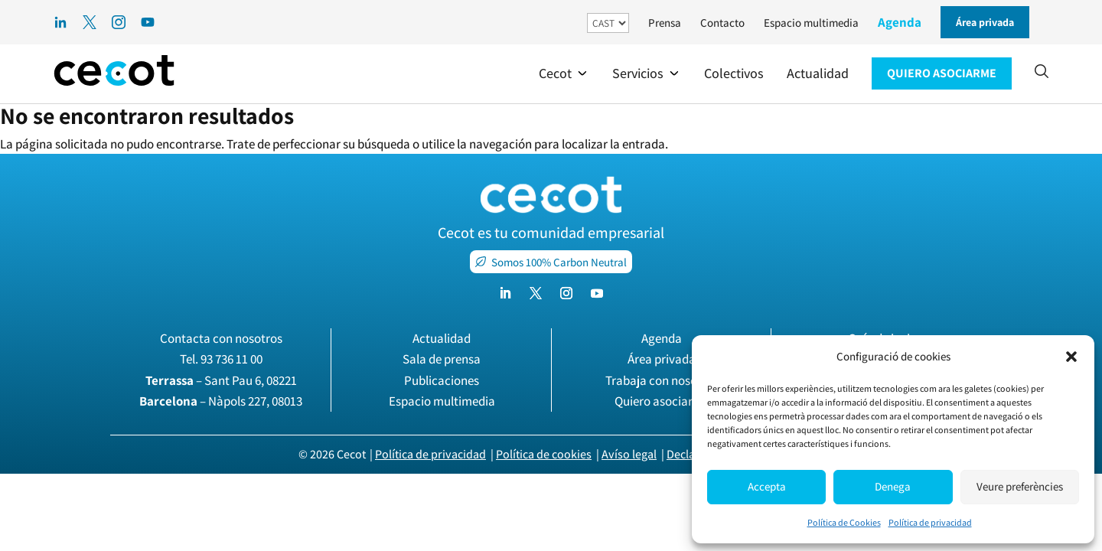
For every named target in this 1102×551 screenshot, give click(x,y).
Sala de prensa (442, 358)
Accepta (767, 486)
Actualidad (441, 338)
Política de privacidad (930, 522)
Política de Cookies (844, 522)
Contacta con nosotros (221, 338)
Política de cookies (544, 454)
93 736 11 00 (231, 358)
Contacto (722, 22)
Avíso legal (629, 454)
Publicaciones (441, 380)
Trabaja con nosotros (662, 380)
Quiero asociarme (662, 401)
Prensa (664, 22)
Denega (893, 486)
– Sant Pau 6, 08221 (221, 380)
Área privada (662, 358)
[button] (1071, 356)
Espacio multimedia (811, 22)
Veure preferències (1019, 486)
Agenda (899, 22)
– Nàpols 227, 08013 (220, 401)
